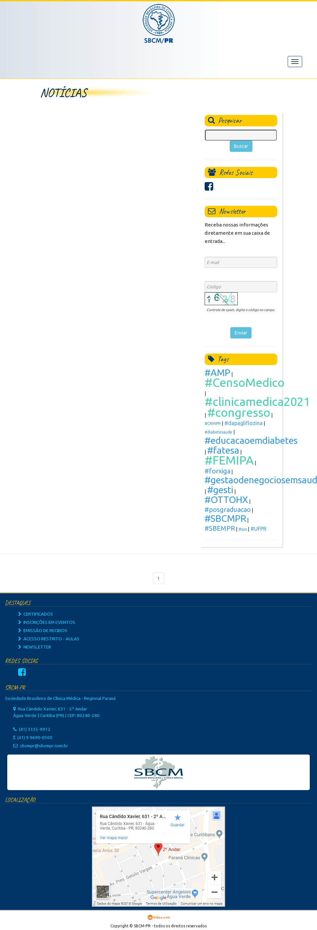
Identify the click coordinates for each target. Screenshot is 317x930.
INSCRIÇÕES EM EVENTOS (46, 622)
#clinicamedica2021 (257, 401)
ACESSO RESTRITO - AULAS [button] (48, 638)
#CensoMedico (244, 382)
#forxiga (217, 471)
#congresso (238, 412)
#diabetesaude (218, 432)
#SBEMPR (220, 528)
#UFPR (258, 529)
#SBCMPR (225, 518)
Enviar (241, 332)
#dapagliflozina (243, 423)
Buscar (241, 146)
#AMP (217, 372)
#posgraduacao (228, 509)
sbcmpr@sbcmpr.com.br (44, 745)
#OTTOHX (226, 499)
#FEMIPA (229, 460)
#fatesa (223, 450)
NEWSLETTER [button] (34, 647)
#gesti (220, 490)
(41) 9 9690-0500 (34, 737)
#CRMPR (213, 423)
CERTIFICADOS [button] (35, 614)
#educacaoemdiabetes (251, 440)
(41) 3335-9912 (34, 729)
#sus (243, 529)
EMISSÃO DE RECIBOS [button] (42, 630)
